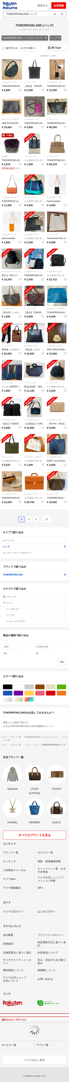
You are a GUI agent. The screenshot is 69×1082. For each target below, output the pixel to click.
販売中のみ (10, 48)
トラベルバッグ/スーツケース (34, 457)
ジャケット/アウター (36, 621)
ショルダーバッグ (9, 82)
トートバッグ (29, 82)
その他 (4, 156)
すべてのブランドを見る (34, 835)
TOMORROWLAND (34, 574)
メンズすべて (36, 609)
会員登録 (59, 5)
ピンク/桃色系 (44, 693)
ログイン (42, 5)
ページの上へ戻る (34, 1059)
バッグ (55, 38)
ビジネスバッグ (30, 346)
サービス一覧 (9, 1045)
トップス (36, 615)
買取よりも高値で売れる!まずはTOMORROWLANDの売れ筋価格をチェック (34, 724)
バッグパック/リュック (11, 271)
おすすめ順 (28, 48)
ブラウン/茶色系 (44, 687)
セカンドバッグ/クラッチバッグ (12, 119)
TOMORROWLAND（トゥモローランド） (25, 38)
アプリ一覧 (42, 1045)
